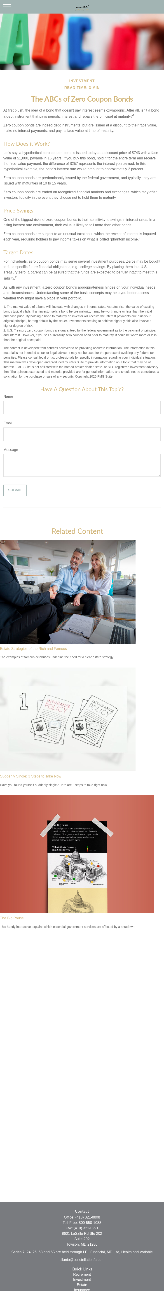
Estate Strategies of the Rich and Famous (33, 649)
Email (7, 423)
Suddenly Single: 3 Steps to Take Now (30, 776)
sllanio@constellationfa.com (82, 1260)
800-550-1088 (90, 1223)
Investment (82, 1280)
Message (10, 450)
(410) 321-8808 (87, 1217)
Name (8, 396)
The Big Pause (12, 918)
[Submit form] (15, 490)
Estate (82, 1285)
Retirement (82, 1274)
